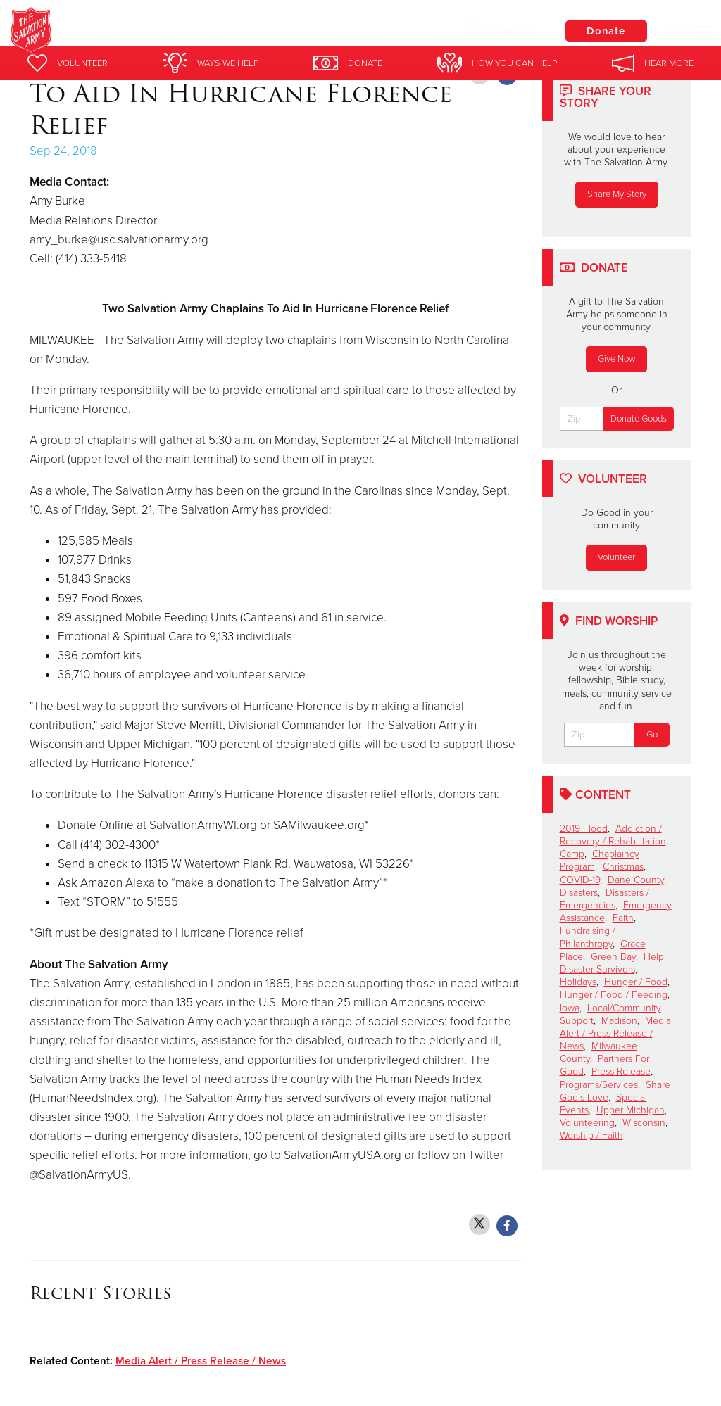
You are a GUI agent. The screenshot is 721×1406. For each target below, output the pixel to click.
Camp (572, 854)
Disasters (579, 893)
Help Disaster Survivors (612, 963)
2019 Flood (584, 829)
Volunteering (587, 1123)
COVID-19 (580, 880)
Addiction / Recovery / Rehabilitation (613, 835)
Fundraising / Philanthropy (587, 937)
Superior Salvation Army (240, 32)
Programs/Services (599, 1085)
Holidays (578, 982)
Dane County (636, 880)
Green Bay (613, 957)
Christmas (623, 867)
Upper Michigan (630, 1110)
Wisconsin (643, 1123)
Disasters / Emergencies (604, 899)
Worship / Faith (591, 1135)
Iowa (569, 1008)
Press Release (621, 1071)
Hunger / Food (635, 982)
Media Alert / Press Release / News (200, 1361)
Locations (498, 30)
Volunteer (616, 557)
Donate (605, 31)
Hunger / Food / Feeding (613, 995)
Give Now (616, 359)
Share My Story (616, 194)
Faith (623, 918)
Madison (619, 1021)
